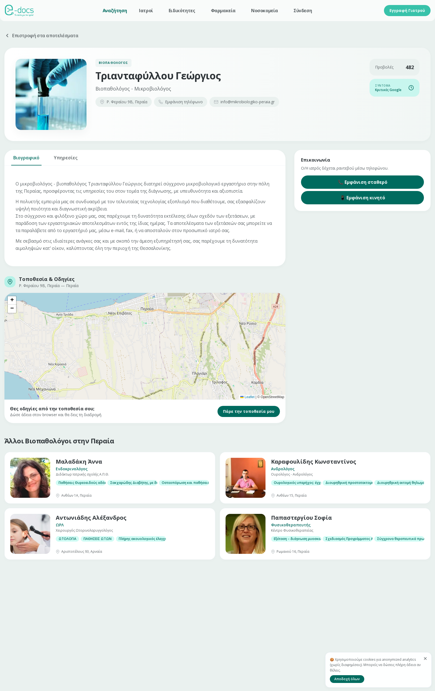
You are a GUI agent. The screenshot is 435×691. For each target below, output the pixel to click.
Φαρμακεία (223, 10)
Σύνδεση (303, 10)
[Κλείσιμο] (425, 658)
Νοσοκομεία (264, 10)
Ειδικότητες (182, 10)
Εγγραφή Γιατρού (407, 10)
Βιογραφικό (26, 160)
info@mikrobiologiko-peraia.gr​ (244, 101)
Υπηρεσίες (66, 160)
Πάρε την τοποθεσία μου (248, 411)
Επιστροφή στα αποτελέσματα (41, 35)
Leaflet (247, 397)
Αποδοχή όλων (347, 679)
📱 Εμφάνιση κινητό (362, 198)
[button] (12, 300)
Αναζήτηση (115, 10)
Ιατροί (146, 10)
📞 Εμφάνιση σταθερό (362, 182)
